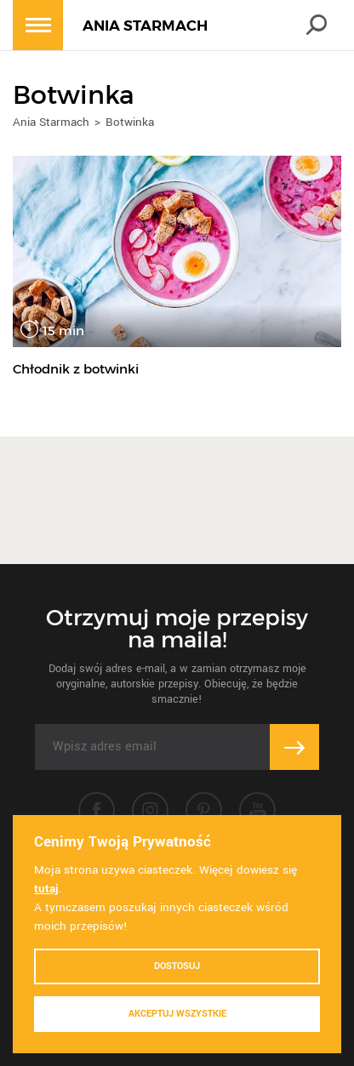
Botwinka (130, 122)
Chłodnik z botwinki (76, 369)
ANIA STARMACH (145, 25)
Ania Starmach (51, 122)
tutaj (46, 889)
